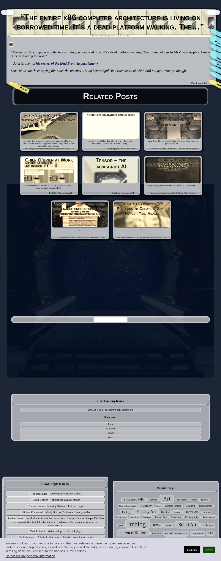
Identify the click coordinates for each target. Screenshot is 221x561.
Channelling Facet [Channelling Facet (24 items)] (127, 506)
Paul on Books (15, 518)
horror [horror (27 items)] (177, 512)
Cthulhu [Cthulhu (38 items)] (190, 505)
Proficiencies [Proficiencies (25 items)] (209, 517)
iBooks (110, 432)
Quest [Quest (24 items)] (120, 525)
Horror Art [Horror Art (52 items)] (191, 512)
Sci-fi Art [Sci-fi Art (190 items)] (187, 524)
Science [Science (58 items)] (208, 525)
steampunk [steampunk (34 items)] (197, 533)
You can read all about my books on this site (110, 409)
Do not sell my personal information (30, 556)
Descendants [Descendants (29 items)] (205, 506)
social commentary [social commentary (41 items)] (176, 533)
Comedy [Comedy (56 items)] (146, 505)
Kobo (110, 437)
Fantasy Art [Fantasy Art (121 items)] (146, 511)
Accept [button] (209, 549)
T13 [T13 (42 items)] (210, 533)
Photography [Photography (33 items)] (192, 517)
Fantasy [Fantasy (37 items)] (126, 512)
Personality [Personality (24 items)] (176, 517)
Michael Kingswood (32, 512)
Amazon (110, 428)
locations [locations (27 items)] (135, 517)
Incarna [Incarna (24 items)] (206, 512)
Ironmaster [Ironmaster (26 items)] (121, 517)
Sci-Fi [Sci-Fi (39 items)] (168, 525)
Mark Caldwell (38, 531)
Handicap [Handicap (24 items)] (165, 512)
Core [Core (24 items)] (158, 506)
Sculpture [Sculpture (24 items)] (156, 533)
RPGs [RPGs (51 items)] (157, 525)
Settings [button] (192, 549)
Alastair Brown (37, 506)
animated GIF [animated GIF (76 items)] (134, 499)
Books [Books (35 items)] (204, 499)
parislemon (89, 63)
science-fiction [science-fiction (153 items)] (133, 532)
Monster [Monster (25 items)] (147, 517)
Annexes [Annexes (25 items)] (153, 499)
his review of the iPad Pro (54, 63)
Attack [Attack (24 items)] (194, 500)
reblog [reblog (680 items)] (137, 524)
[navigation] (7, 12)
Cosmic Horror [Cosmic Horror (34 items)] (173, 505)
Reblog (23, 89)
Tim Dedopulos (39, 493)
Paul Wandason (27, 537)
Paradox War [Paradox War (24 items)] (161, 517)
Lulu (110, 424)
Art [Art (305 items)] (166, 499)
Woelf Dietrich (40, 499)
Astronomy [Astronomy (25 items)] (181, 499)
